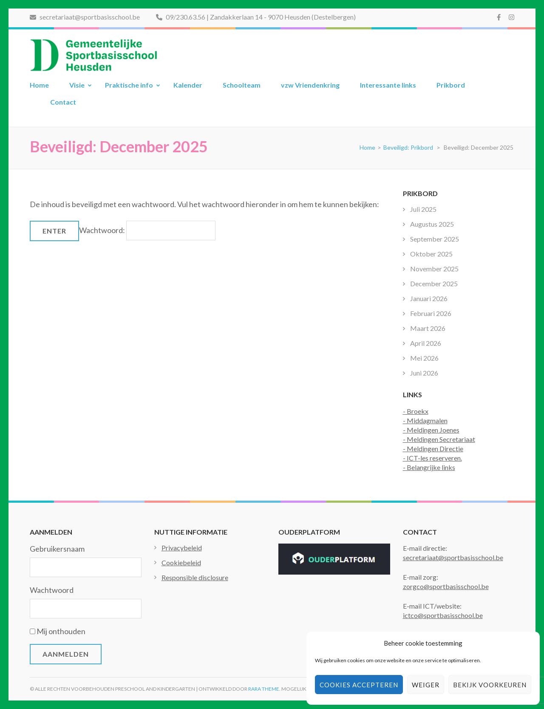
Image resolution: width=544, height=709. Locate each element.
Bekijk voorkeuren (490, 685)
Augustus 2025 (432, 224)
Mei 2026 (424, 358)
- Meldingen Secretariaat (439, 439)
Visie (77, 85)
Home (39, 85)
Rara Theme (263, 689)
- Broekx (415, 411)
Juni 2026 (424, 373)
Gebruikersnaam (57, 548)
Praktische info (129, 85)
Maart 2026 (427, 328)
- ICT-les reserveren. (432, 458)
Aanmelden (65, 654)
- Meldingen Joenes (431, 430)
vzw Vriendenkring (310, 85)
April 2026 (425, 343)
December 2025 (434, 283)
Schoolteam (242, 85)
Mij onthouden (61, 631)
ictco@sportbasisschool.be (443, 615)
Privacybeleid (182, 548)
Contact (63, 102)
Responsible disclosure (195, 577)
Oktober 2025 (431, 254)
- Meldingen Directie (433, 448)
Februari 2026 (430, 313)
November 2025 (434, 269)
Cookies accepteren (359, 685)
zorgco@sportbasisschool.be (446, 586)
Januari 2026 (429, 298)
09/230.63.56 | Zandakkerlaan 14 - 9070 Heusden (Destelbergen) (256, 17)
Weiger (425, 685)
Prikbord (450, 85)
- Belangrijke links (429, 467)
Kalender (187, 85)
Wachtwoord (52, 590)
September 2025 (434, 239)
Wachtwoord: (147, 230)
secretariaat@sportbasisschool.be (85, 17)
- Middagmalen (425, 420)
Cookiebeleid (181, 562)
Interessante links (388, 85)
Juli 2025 (423, 209)
